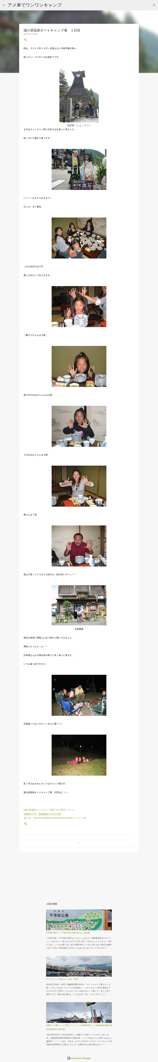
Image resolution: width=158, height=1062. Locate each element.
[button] (25, 40)
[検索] (154, 5)
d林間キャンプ (30, 814)
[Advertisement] (79, 875)
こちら (65, 792)
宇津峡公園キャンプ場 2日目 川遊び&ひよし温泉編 (68, 933)
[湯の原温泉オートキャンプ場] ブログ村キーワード (49, 809)
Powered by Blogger (79, 1058)
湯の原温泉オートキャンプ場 (49, 814)
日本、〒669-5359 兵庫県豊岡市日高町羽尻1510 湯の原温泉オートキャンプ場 (57, 818)
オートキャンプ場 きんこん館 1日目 (62, 979)
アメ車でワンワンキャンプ (35, 4)
